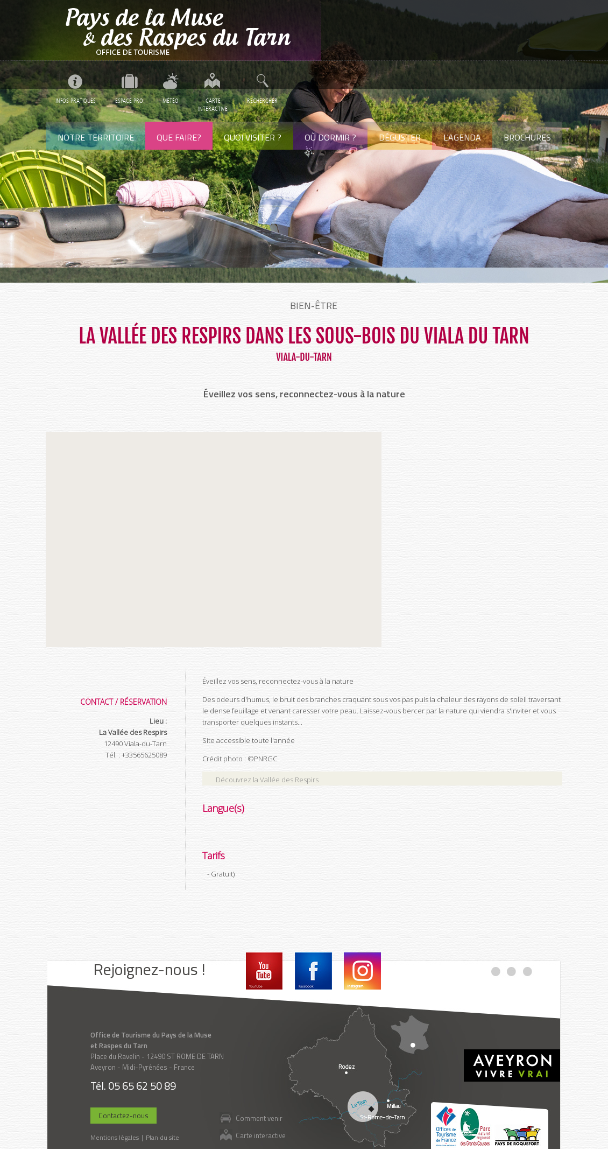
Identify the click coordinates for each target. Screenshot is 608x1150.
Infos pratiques (75, 101)
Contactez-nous (123, 1115)
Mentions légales (114, 1137)
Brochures (527, 137)
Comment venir (259, 1118)
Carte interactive (261, 1135)
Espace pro (129, 101)
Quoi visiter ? (252, 137)
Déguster (400, 137)
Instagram (362, 971)
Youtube (264, 971)
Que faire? (179, 137)
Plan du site (162, 1137)
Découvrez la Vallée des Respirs (267, 779)
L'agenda (462, 137)
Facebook (313, 971)
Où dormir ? (330, 137)
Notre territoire (96, 137)
